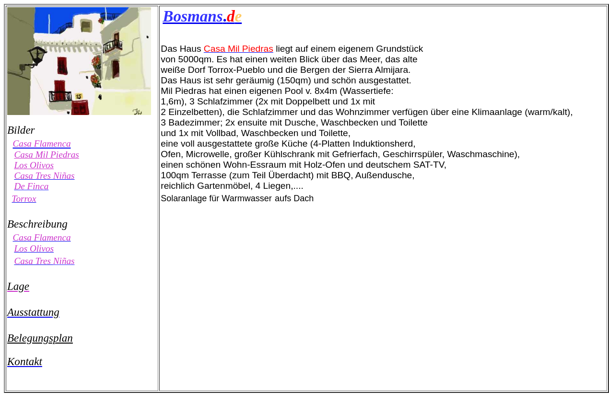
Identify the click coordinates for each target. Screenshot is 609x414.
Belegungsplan (40, 338)
